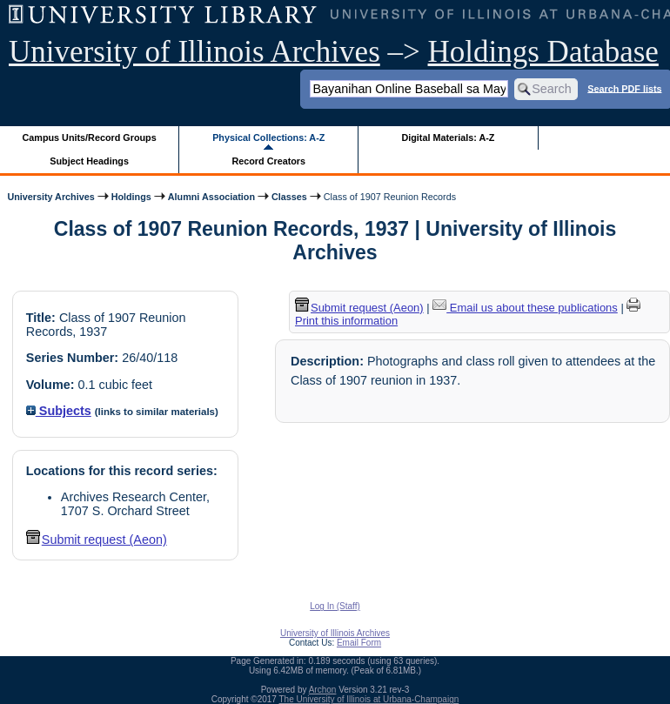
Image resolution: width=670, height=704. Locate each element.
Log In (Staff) (335, 606)
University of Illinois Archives (194, 52)
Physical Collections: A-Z (268, 137)
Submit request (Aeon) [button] (96, 539)
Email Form (359, 642)
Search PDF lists (624, 88)
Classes (289, 196)
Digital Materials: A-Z (447, 137)
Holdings (131, 196)
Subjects (58, 411)
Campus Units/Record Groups (90, 137)
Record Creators (268, 161)
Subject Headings (89, 161)
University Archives (50, 196)
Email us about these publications (525, 307)
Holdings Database (543, 52)
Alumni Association (211, 196)
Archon (323, 689)
